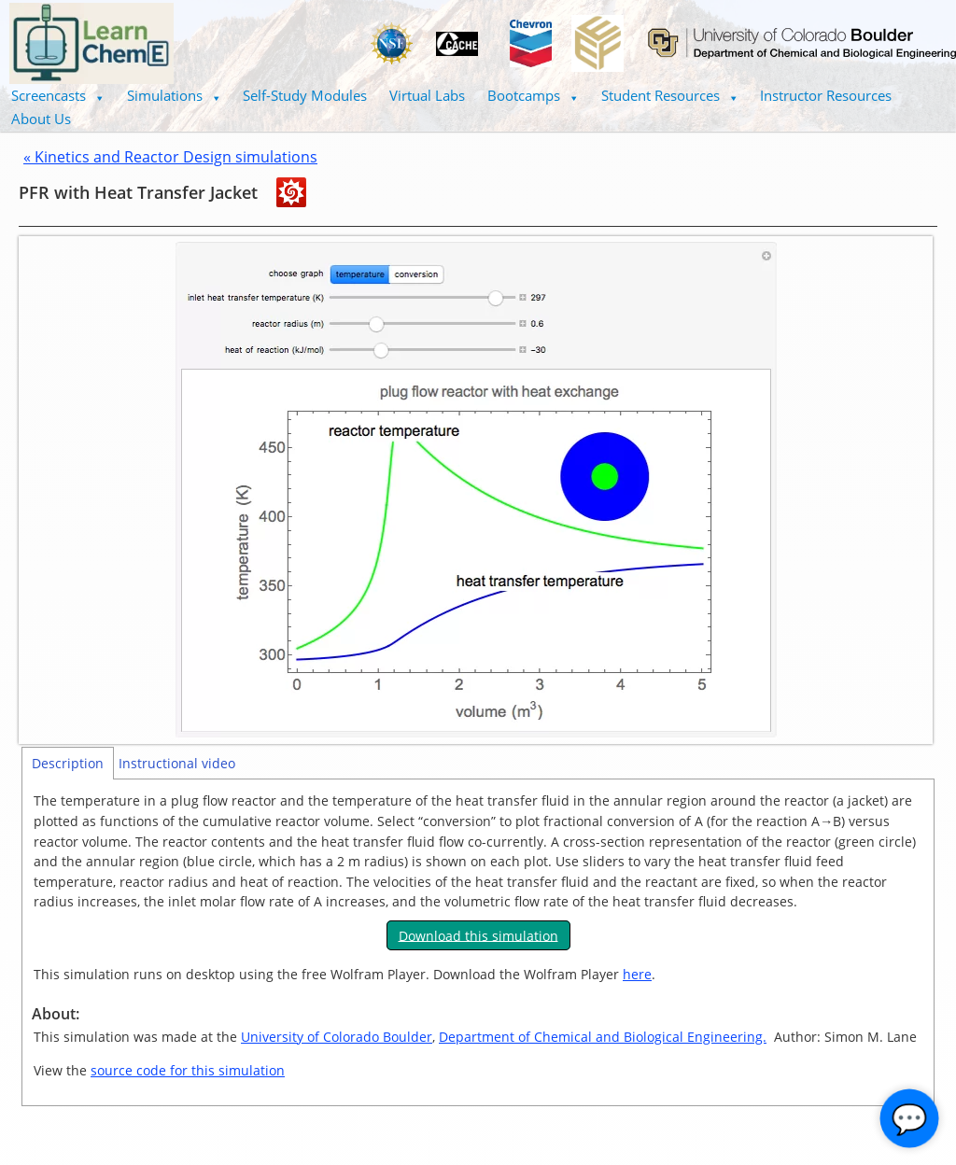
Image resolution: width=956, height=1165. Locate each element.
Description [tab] (68, 763)
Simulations (174, 95)
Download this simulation (478, 935)
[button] (58, 95)
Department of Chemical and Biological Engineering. (602, 1037)
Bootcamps (533, 95)
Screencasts (58, 95)
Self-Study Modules (305, 95)
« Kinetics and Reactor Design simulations (170, 157)
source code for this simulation (188, 1070)
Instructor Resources (826, 95)
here (637, 974)
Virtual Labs (427, 95)
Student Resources (669, 95)
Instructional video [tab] (177, 763)
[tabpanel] (478, 942)
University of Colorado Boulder (336, 1037)
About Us (41, 118)
